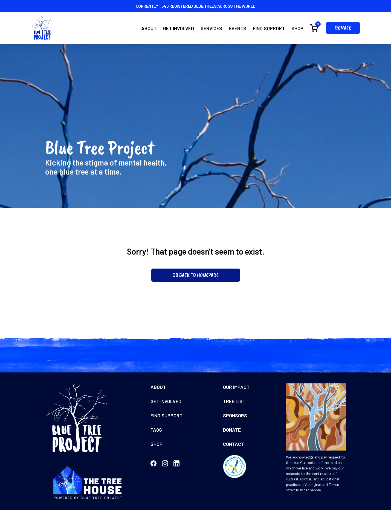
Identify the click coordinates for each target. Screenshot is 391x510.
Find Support (269, 28)
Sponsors (235, 415)
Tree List (234, 401)
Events (237, 28)
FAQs (156, 430)
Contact (233, 444)
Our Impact (236, 387)
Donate (343, 27)
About (149, 28)
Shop (297, 28)
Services (211, 28)
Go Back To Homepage (195, 275)
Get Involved (178, 28)
